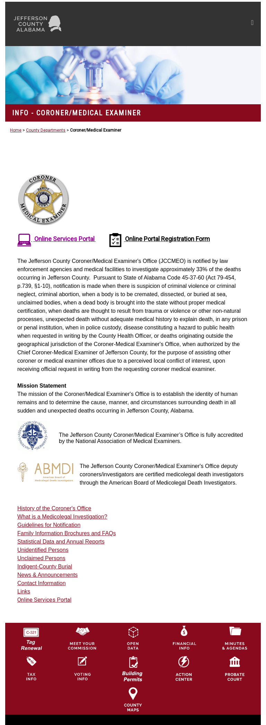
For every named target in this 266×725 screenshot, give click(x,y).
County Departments (45, 130)
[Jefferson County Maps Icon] (133, 699)
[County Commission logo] (82, 638)
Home (15, 130)
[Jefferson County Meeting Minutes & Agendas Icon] (235, 638)
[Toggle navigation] (186, 23)
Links (23, 591)
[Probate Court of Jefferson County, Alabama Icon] (235, 668)
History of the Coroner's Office (54, 508)
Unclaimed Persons (41, 558)
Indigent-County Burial (44, 566)
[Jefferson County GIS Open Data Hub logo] (133, 638)
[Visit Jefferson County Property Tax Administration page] (31, 668)
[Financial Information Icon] (184, 638)
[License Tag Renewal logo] (31, 636)
